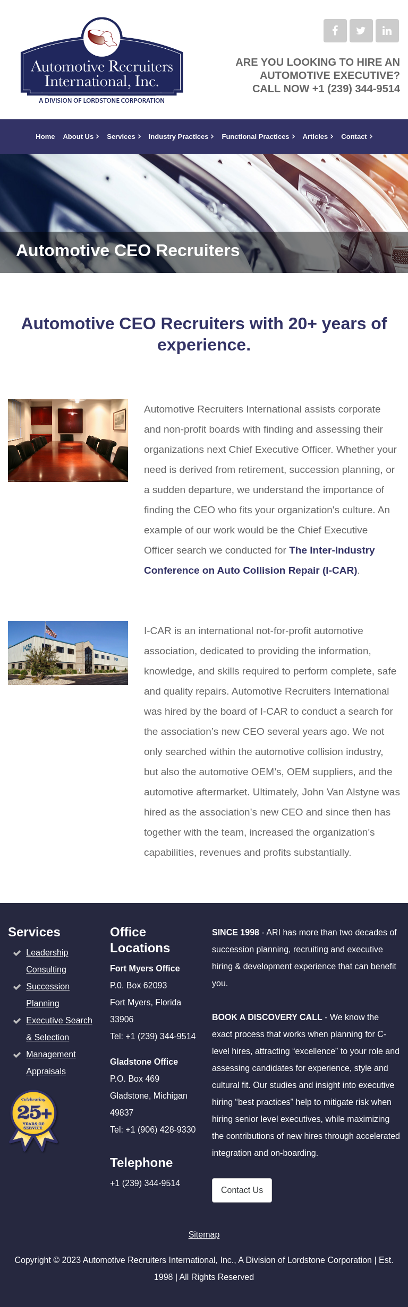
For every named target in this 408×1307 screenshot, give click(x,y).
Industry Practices (179, 137)
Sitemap (204, 1234)
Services (121, 137)
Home (45, 137)
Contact (354, 137)
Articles (315, 137)
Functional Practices (255, 137)
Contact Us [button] (242, 1190)
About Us (78, 137)
